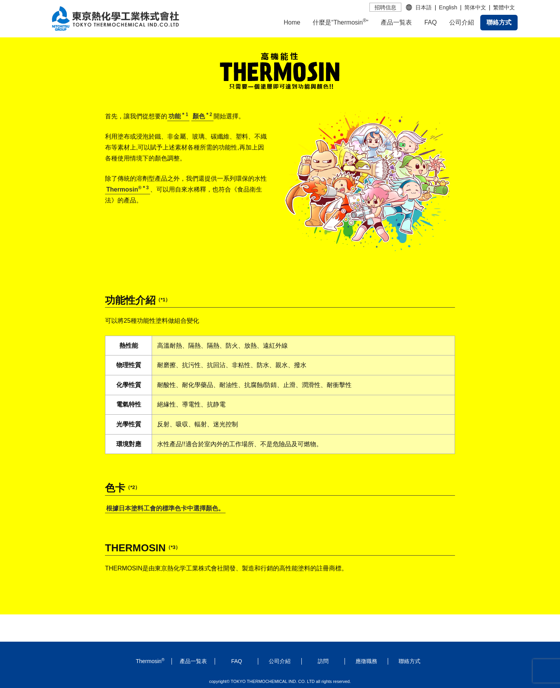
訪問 (323, 661)
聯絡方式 (498, 22)
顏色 (202, 116)
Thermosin (127, 189)
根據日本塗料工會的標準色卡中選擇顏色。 (165, 508)
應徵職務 (366, 661)
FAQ (430, 22)
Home (292, 22)
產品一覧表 (396, 22)
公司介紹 (461, 22)
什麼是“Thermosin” (340, 22)
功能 (178, 116)
